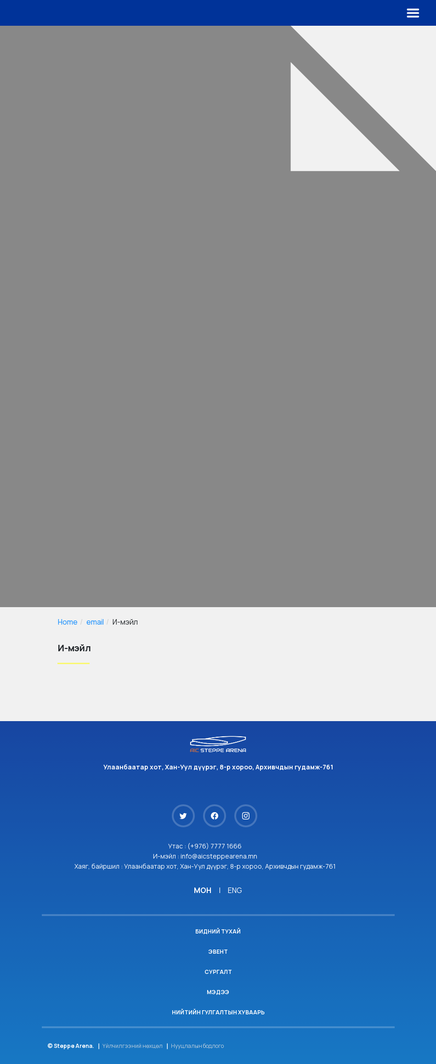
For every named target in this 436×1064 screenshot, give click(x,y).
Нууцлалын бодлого (197, 1046)
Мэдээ (218, 992)
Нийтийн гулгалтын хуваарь (218, 1012)
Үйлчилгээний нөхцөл (132, 1046)
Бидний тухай (218, 931)
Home (68, 622)
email (95, 622)
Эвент (218, 952)
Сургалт (218, 972)
